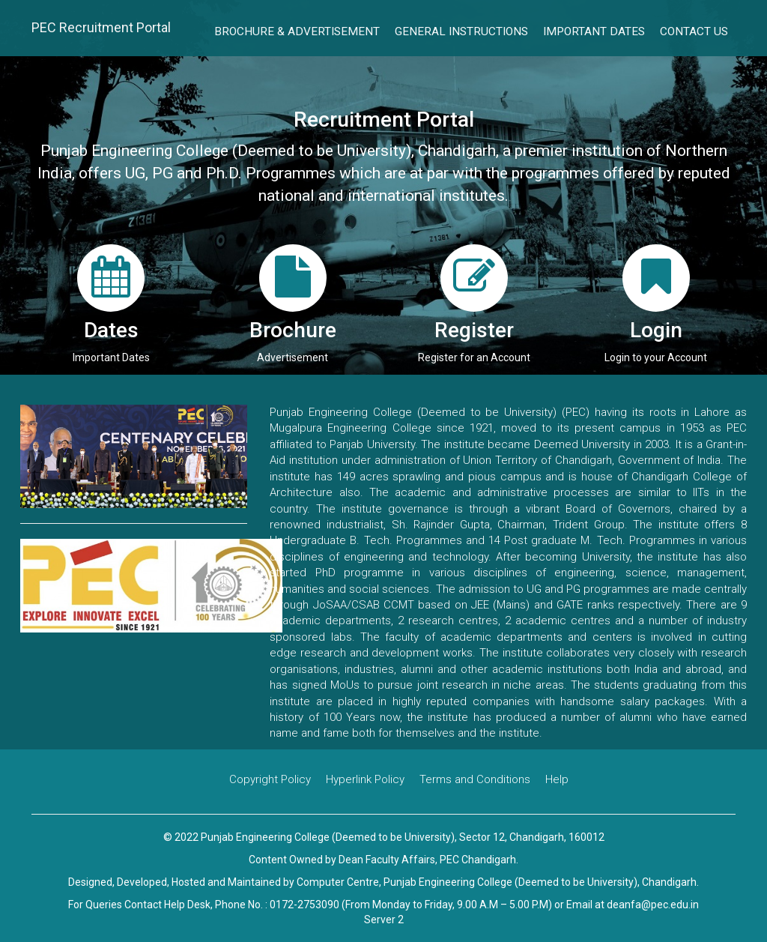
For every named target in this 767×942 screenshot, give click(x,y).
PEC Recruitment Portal (101, 27)
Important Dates (594, 31)
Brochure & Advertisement (297, 31)
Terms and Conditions (474, 779)
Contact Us (694, 31)
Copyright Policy (270, 779)
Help (557, 779)
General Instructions (461, 31)
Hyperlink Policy (365, 779)
